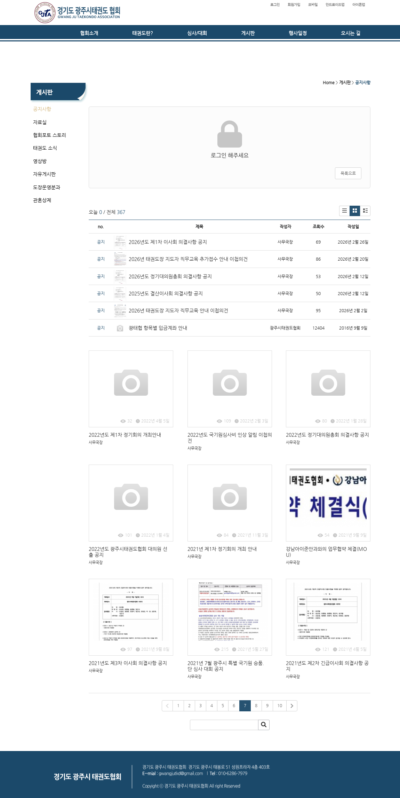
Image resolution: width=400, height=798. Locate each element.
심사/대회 (197, 33)
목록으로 (348, 173)
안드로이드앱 (335, 5)
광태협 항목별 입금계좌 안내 (158, 328)
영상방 (40, 161)
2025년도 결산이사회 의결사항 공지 (166, 293)
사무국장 (96, 442)
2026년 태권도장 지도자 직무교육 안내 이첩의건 (178, 310)
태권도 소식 (45, 148)
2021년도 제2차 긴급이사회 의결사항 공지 (327, 666)
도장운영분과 (46, 187)
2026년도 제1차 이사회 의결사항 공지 (168, 242)
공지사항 (42, 109)
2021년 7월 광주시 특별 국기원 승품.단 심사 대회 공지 (225, 666)
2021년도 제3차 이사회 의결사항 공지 (128, 663)
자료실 (40, 122)
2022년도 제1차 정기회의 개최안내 (125, 434)
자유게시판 (44, 174)
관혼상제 (42, 200)
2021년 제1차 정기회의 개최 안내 (222, 549)
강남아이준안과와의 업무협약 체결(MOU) (326, 552)
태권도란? (142, 33)
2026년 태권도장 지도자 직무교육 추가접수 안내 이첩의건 (188, 259)
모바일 (313, 5)
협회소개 (89, 33)
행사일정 (298, 33)
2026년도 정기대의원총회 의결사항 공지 (171, 276)
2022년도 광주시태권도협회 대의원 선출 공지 (128, 552)
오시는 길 (350, 33)
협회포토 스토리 (49, 135)
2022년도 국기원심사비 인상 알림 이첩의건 (229, 437)
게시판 (248, 33)
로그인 (275, 5)
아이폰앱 (358, 5)
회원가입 (294, 5)
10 (279, 705)
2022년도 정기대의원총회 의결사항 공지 (327, 434)
